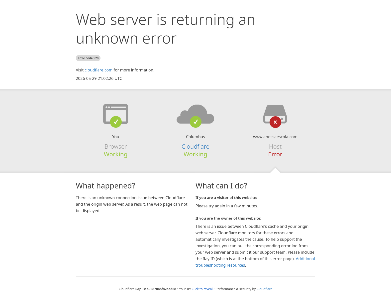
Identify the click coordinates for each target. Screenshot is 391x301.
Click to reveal (202, 289)
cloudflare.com (98, 70)
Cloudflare (195, 146)
